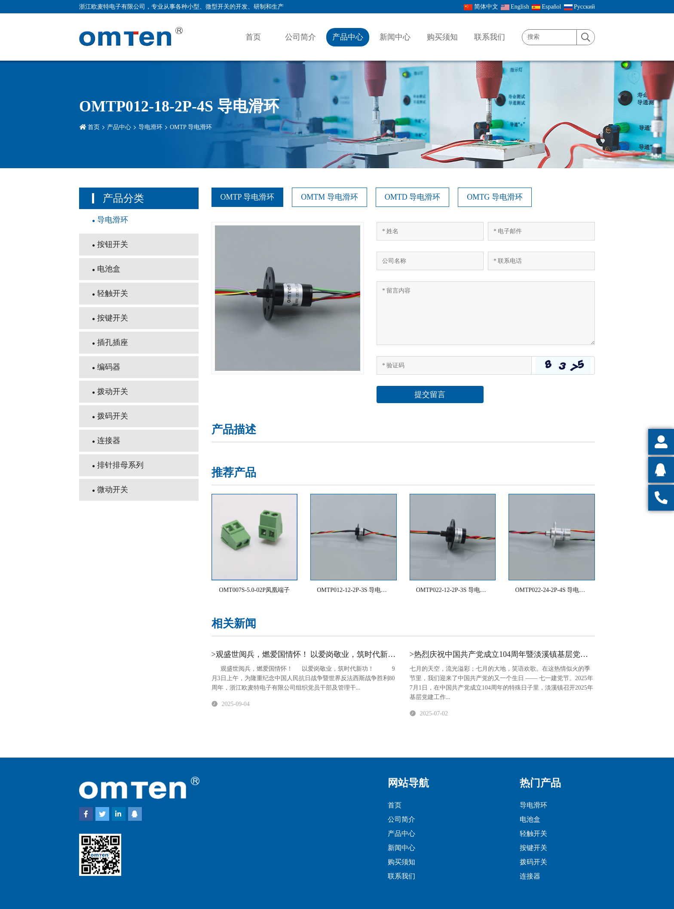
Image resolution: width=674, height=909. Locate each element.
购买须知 (442, 37)
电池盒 (108, 269)
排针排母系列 (120, 465)
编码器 (108, 367)
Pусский (579, 6)
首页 (253, 37)
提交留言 (429, 394)
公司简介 (300, 37)
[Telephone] (541, 261)
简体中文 (481, 6)
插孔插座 (112, 342)
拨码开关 (112, 416)
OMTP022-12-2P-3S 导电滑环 (454, 590)
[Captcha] (454, 365)
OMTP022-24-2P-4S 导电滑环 (553, 590)
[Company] (430, 261)
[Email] (541, 231)
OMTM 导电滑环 (329, 197)
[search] (585, 38)
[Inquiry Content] (486, 313)
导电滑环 (150, 127)
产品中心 (347, 37)
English (515, 6)
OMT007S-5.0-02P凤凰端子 (254, 590)
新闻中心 (395, 37)
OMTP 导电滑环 (191, 127)
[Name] (430, 231)
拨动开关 (112, 391)
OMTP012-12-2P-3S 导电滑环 (355, 590)
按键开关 (112, 318)
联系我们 (489, 37)
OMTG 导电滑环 (495, 197)
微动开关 (112, 489)
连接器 (108, 440)
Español (546, 6)
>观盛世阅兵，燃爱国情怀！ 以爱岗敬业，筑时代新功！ (307, 654)
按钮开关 (112, 244)
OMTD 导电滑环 (413, 197)
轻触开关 (112, 293)
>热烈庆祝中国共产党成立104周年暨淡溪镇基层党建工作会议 (514, 654)
